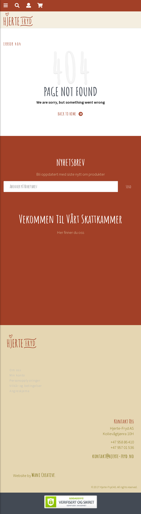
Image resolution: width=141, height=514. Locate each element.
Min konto (17, 375)
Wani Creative (43, 474)
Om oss (15, 370)
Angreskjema (20, 391)
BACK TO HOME (70, 113)
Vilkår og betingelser (26, 386)
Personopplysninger (25, 381)
